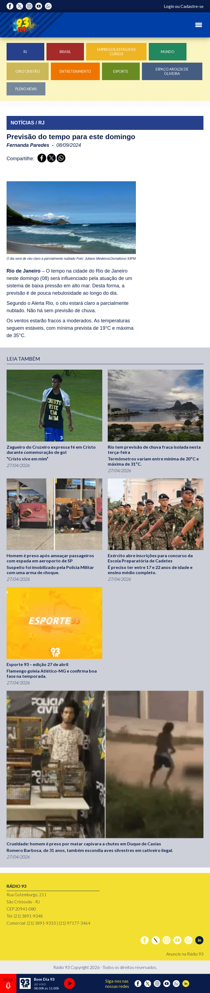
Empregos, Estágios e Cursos (116, 51)
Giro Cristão (27, 71)
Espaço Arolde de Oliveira (172, 71)
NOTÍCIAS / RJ (28, 122)
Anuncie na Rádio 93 (184, 953)
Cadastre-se (191, 6)
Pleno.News (26, 89)
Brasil (65, 51)
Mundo (167, 51)
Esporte (120, 71)
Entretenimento (75, 71)
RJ (25, 51)
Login (169, 6)
